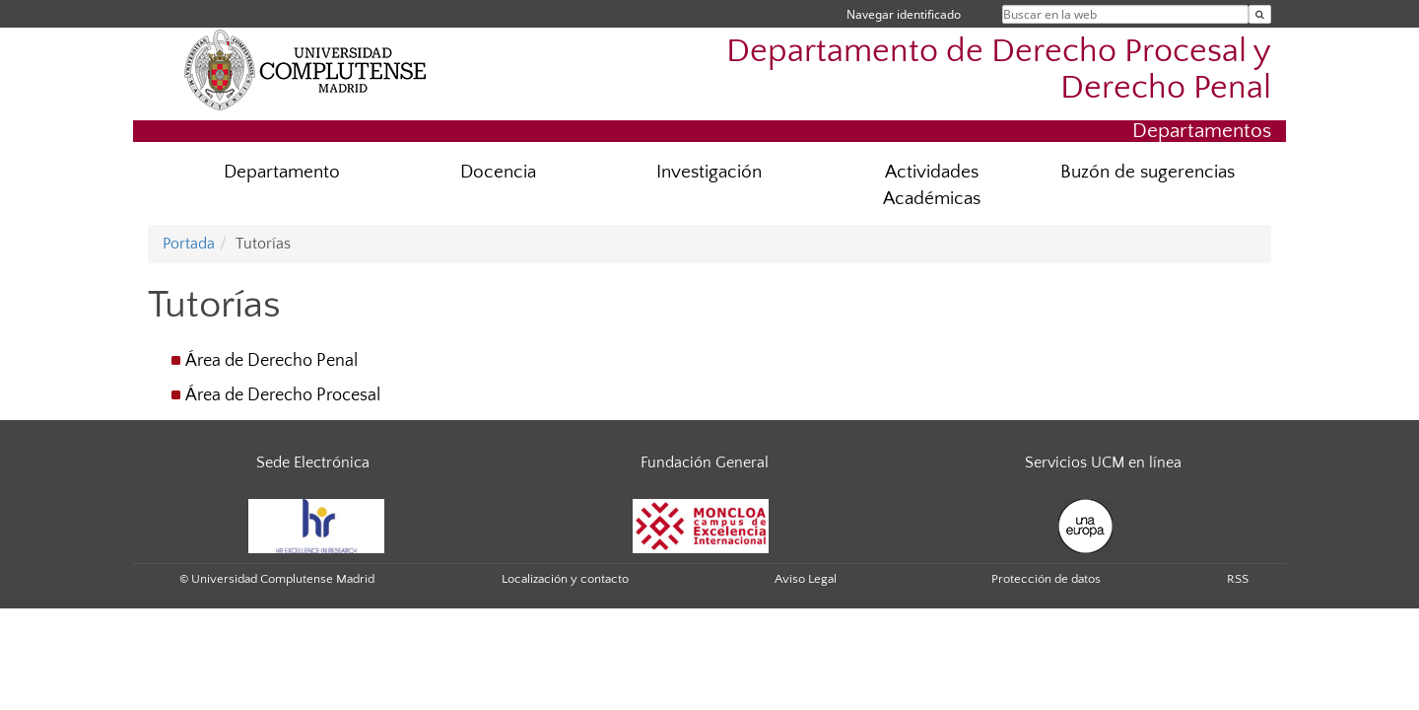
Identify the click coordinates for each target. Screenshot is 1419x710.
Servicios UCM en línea (1103, 462)
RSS (1238, 579)
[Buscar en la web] (1260, 14)
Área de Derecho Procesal (282, 395)
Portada (189, 243)
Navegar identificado (903, 14)
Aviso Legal (806, 579)
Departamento (282, 172)
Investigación (709, 172)
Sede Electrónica (313, 462)
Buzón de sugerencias (1147, 172)
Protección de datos (1046, 579)
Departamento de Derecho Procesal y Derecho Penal (998, 70)
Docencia (498, 172)
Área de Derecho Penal (271, 361)
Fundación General (705, 462)
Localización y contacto (565, 579)
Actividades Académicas (931, 185)
